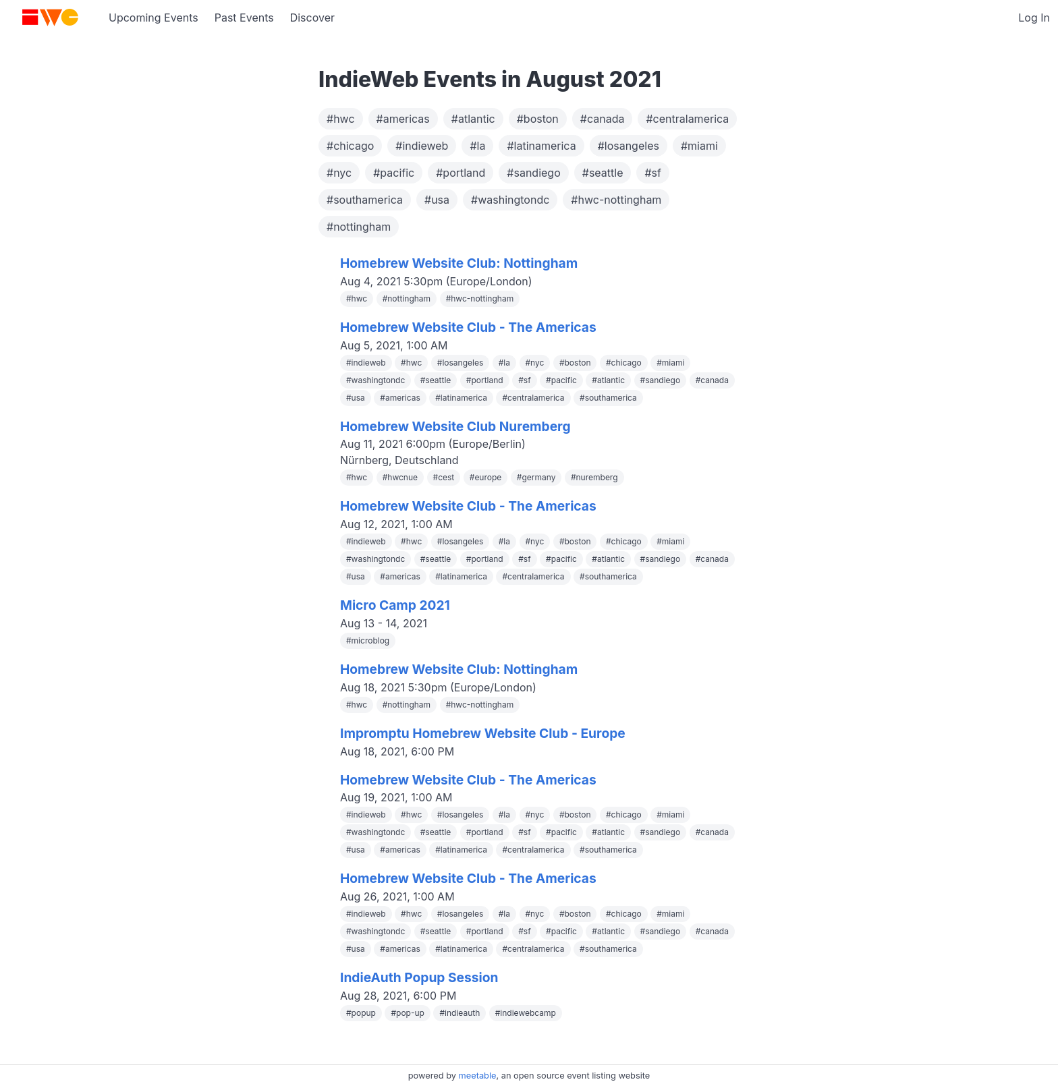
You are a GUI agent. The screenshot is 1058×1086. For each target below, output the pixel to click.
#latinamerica (541, 145)
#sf (652, 172)
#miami (699, 145)
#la (477, 145)
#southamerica (365, 199)
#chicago (350, 145)
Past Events (244, 17)
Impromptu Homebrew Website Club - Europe (482, 733)
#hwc (341, 118)
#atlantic (473, 118)
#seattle (602, 172)
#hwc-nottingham (616, 199)
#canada (602, 118)
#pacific (393, 172)
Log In (1034, 17)
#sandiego (533, 172)
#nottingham (359, 226)
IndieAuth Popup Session (419, 977)
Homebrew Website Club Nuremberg (455, 426)
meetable (478, 1075)
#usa (436, 199)
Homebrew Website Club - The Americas (468, 327)
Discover (312, 17)
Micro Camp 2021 (395, 605)
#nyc (339, 172)
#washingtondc (510, 199)
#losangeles (628, 145)
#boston (538, 118)
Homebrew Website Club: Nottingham (459, 263)
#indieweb (421, 145)
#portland (460, 172)
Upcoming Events (153, 17)
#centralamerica (687, 118)
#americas (403, 118)
